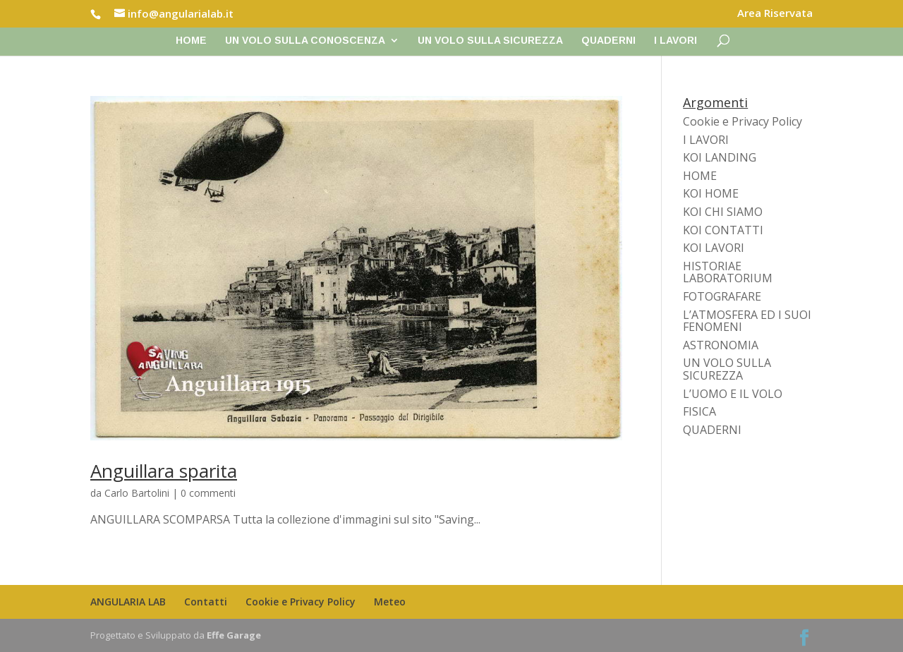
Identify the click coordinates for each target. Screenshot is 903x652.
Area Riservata (775, 14)
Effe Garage (234, 635)
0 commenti (208, 493)
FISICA (699, 411)
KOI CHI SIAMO (723, 211)
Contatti (205, 601)
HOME (700, 175)
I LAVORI (675, 40)
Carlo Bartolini (136, 493)
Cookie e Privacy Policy (742, 121)
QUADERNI (608, 40)
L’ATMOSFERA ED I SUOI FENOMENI (747, 321)
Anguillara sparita (163, 470)
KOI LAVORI (713, 247)
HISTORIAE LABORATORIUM (727, 272)
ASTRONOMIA (720, 345)
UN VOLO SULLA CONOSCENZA (305, 40)
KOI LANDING (719, 157)
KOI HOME (711, 193)
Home (191, 40)
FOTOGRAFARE (722, 296)
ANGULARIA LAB (128, 601)
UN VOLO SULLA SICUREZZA (490, 40)
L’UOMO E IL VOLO (732, 394)
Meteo (390, 601)
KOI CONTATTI (723, 230)
